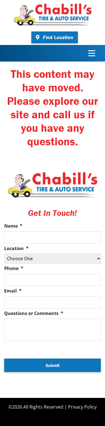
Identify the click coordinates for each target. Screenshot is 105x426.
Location (16, 248)
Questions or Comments (33, 313)
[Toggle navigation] (92, 53)
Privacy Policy (82, 407)
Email (13, 291)
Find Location (54, 37)
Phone (13, 268)
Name (13, 226)
